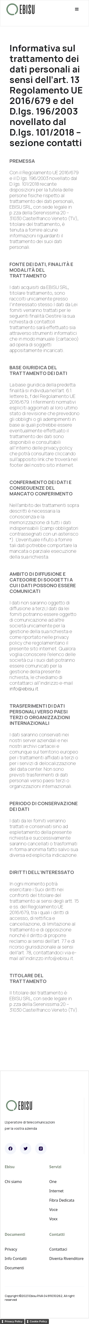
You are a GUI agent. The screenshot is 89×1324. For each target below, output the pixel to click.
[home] (21, 9)
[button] (64, 9)
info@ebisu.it (23, 688)
